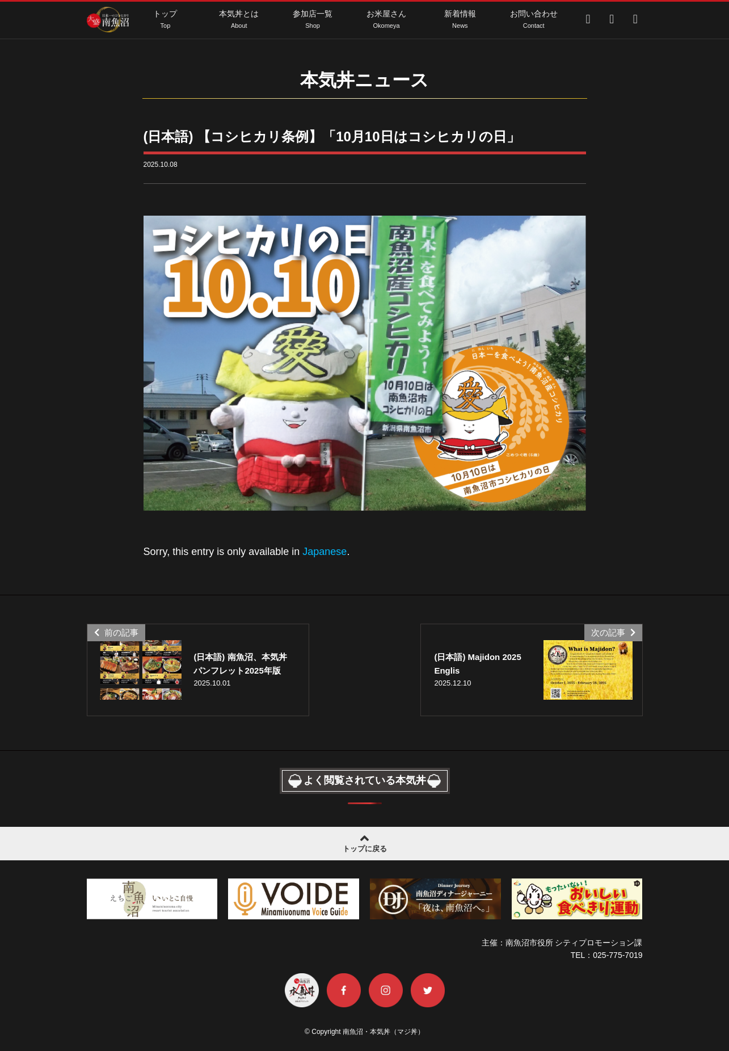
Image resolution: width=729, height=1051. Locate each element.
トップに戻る (364, 842)
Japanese (324, 551)
